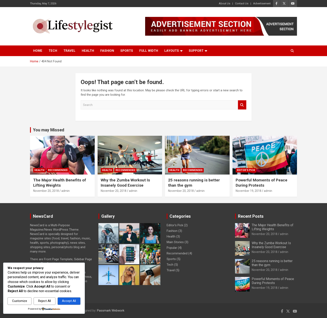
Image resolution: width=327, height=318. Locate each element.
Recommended (58, 170)
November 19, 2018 (248, 190)
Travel (69, 51)
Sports (126, 51)
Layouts (171, 51)
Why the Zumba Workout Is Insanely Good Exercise (125, 183)
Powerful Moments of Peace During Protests (261, 183)
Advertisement (262, 3)
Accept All (69, 301)
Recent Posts (251, 216)
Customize (19, 301)
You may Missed (48, 129)
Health (88, 51)
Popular (172, 248)
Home (37, 51)
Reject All (44, 301)
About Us (224, 3)
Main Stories (175, 242)
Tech (53, 51)
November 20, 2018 (46, 190)
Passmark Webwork (110, 310)
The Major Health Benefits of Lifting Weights (59, 183)
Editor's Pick (246, 170)
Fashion (107, 51)
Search (242, 105)
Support (196, 51)
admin (65, 190)
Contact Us (241, 3)
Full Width (148, 51)
